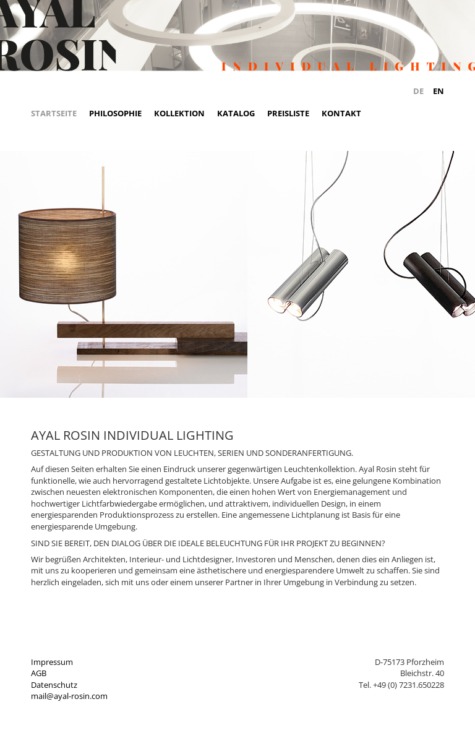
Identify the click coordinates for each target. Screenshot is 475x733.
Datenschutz (54, 684)
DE (418, 90)
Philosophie (115, 113)
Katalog (236, 113)
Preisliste (288, 113)
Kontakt (341, 113)
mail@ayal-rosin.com (69, 695)
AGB (38, 673)
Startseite (54, 113)
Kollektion (179, 113)
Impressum (52, 661)
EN (438, 90)
